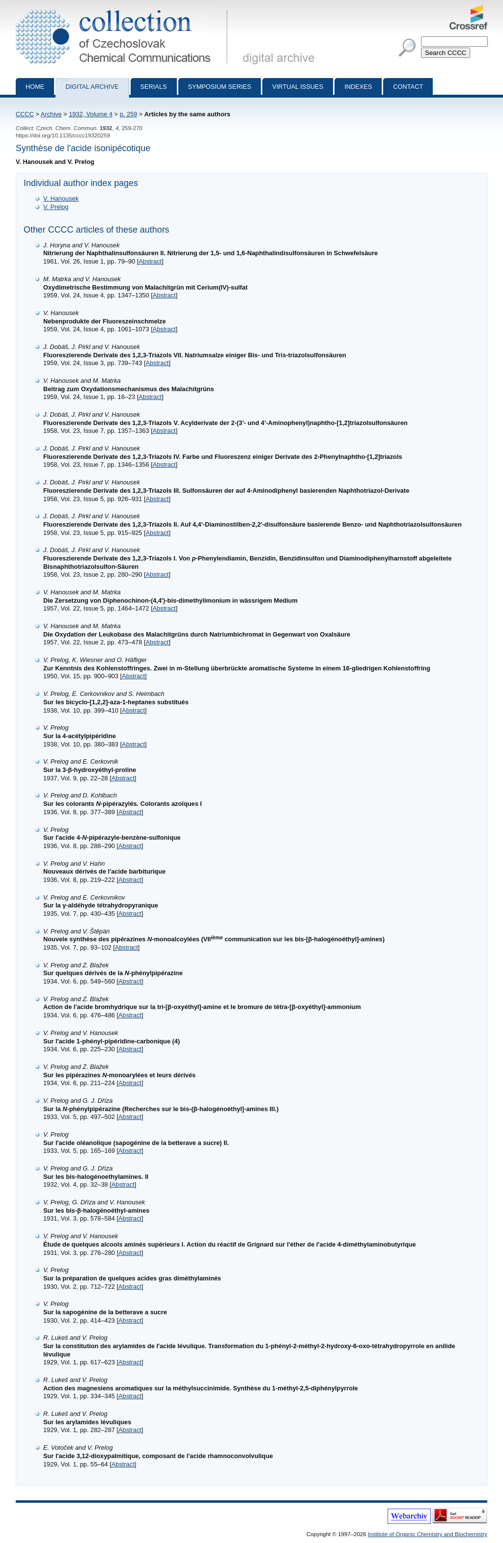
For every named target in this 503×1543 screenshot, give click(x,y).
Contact (408, 86)
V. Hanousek (61, 198)
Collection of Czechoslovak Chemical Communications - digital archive (123, 9)
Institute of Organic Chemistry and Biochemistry (427, 1534)
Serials (153, 86)
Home (35, 86)
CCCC (25, 114)
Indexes (358, 86)
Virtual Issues (297, 86)
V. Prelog (55, 207)
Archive (51, 114)
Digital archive (91, 86)
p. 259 (129, 114)
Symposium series (220, 86)
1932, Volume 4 (90, 114)
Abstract (150, 261)
